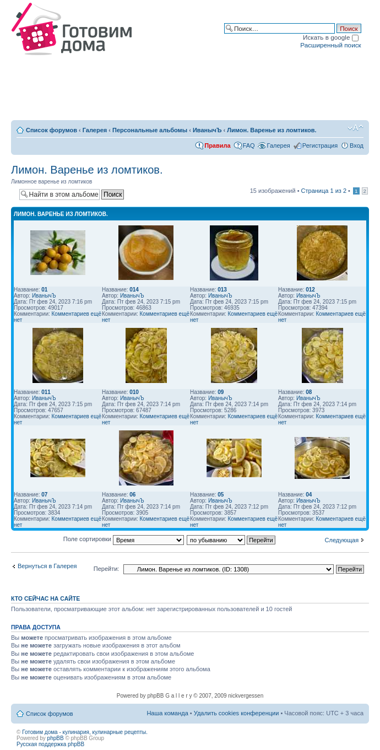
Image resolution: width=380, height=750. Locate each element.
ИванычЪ (207, 130)
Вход (356, 145)
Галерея (95, 130)
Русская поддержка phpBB (50, 744)
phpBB (55, 738)
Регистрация (320, 145)
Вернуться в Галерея (47, 566)
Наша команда (167, 713)
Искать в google (331, 37)
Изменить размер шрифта (355, 128)
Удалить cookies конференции (236, 713)
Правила (217, 145)
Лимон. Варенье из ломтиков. (271, 130)
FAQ (249, 145)
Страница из (323, 190)
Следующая (342, 540)
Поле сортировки (123, 539)
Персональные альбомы (149, 130)
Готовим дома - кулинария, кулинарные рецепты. (85, 732)
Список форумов (51, 130)
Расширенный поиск (330, 44)
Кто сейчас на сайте (45, 598)
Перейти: (107, 568)
